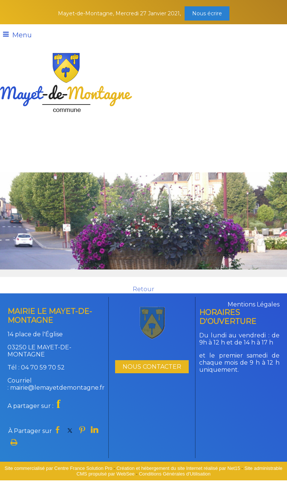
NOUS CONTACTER (152, 366)
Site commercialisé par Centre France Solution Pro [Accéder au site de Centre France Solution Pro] (58, 468)
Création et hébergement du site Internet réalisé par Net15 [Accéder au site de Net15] (178, 468)
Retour (143, 292)
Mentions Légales (254, 304)
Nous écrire (207, 13)
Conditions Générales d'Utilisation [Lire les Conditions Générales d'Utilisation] (175, 474)
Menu (22, 35)
